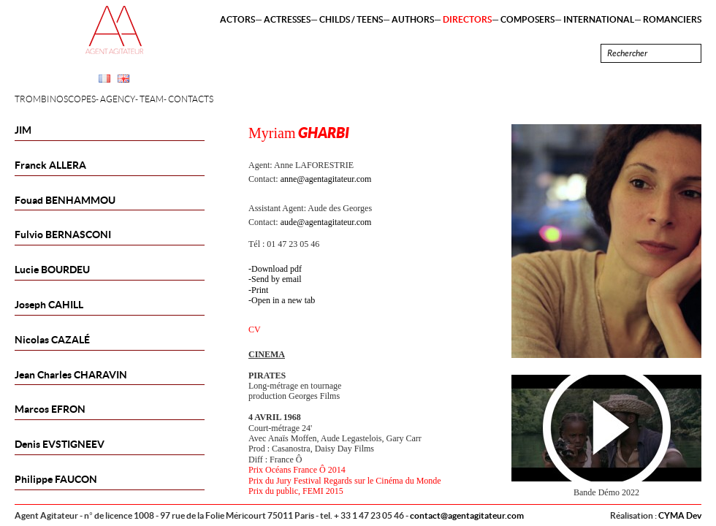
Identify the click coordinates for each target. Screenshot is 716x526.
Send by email (276, 279)
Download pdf (276, 269)
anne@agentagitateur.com (326, 179)
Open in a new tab (283, 300)
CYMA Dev (679, 515)
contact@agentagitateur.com (467, 515)
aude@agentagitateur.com (326, 222)
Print (259, 290)
